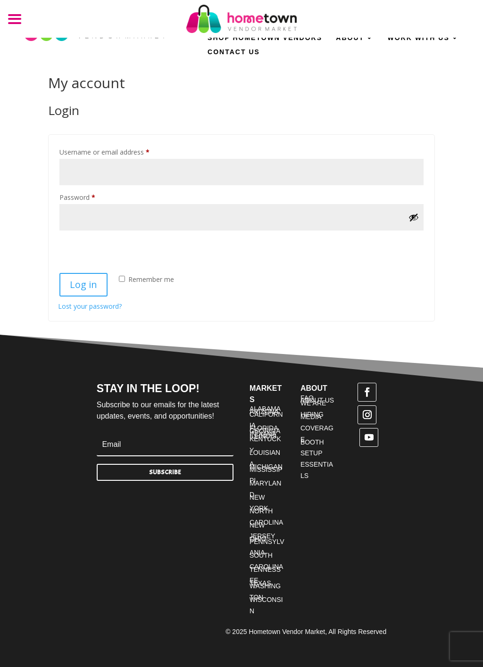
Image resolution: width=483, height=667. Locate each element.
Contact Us (234, 52)
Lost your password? (90, 306)
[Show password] (413, 217)
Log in (83, 284)
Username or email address (117, 151)
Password (90, 196)
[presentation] (122, 251)
